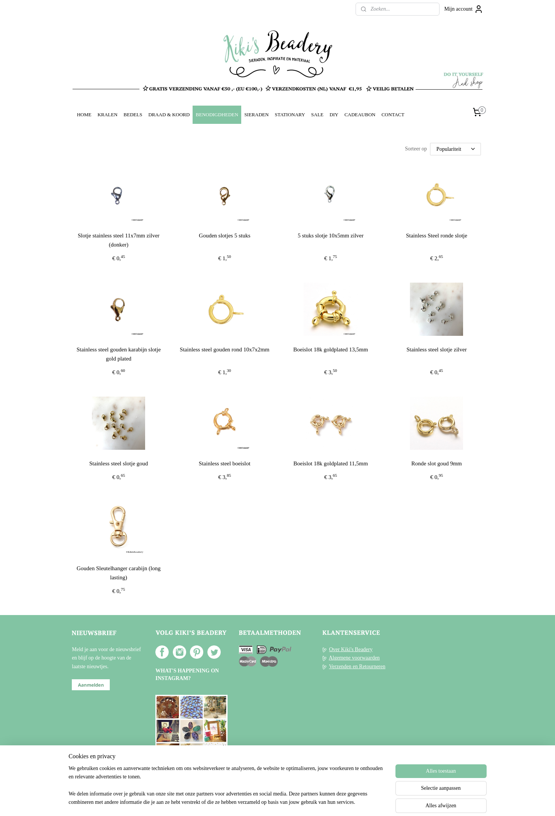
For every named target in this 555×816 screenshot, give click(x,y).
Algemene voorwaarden (354, 658)
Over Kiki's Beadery (351, 649)
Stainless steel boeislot (224, 463)
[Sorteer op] (455, 149)
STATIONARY (290, 114)
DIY (334, 114)
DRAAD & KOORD (169, 114)
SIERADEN (256, 114)
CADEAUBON (360, 114)
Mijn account (463, 9)
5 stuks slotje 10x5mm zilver (330, 235)
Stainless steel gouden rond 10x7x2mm (224, 349)
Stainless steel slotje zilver (436, 349)
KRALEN (108, 114)
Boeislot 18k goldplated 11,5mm (330, 463)
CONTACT (392, 114)
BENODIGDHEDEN (217, 114)
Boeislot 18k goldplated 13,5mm (330, 349)
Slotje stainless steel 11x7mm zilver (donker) (118, 240)
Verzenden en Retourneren (357, 666)
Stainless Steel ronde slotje (436, 235)
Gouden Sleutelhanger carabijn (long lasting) (118, 572)
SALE (317, 114)
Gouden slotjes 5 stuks (224, 235)
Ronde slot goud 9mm (436, 463)
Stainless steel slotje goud (118, 463)
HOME (84, 114)
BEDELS (132, 114)
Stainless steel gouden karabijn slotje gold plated (118, 354)
